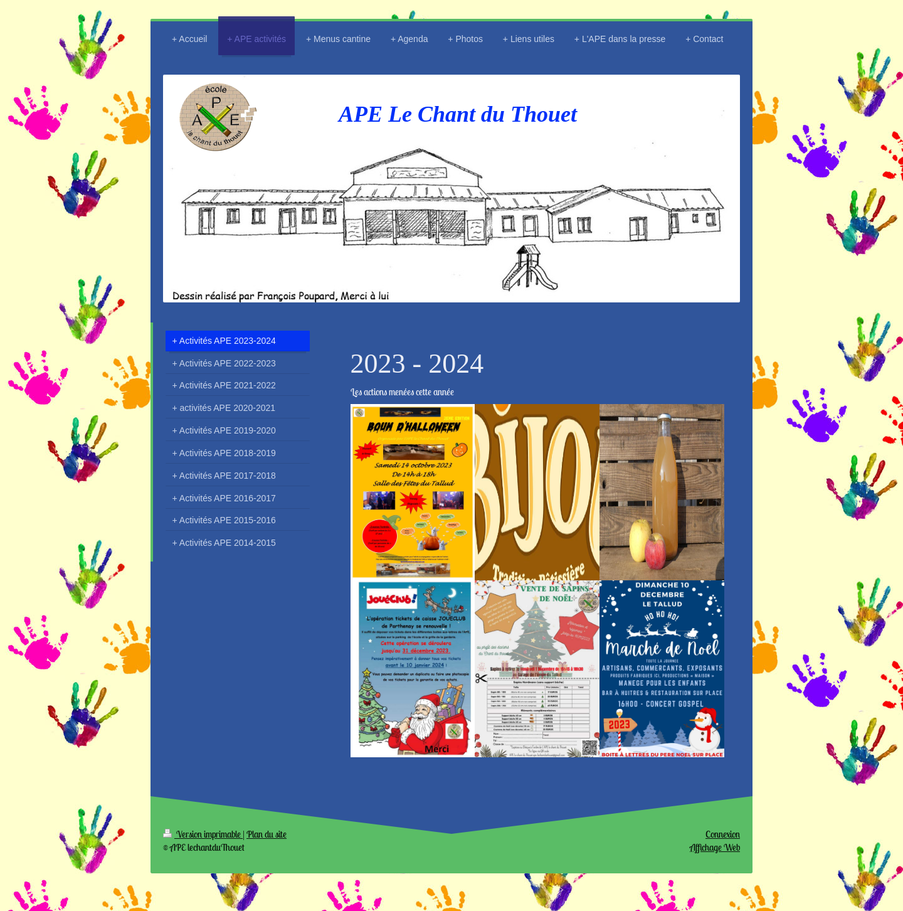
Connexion (722, 834)
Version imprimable (203, 834)
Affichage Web (715, 847)
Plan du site (266, 834)
